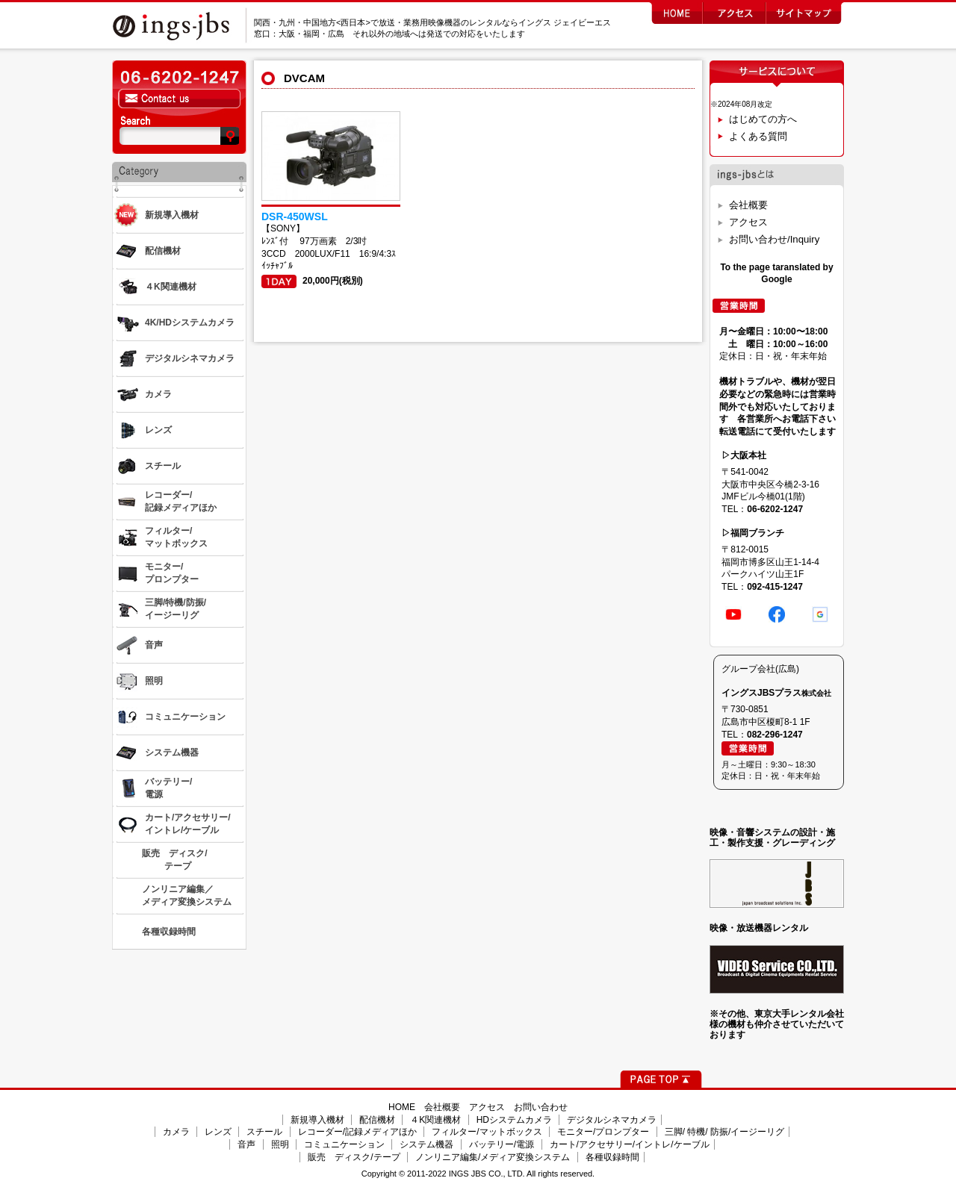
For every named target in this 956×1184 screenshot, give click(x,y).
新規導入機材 (317, 1120)
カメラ (176, 1132)
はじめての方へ (763, 119)
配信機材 (377, 1120)
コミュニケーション (344, 1144)
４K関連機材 (435, 1120)
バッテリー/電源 (501, 1144)
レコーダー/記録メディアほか (357, 1132)
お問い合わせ (541, 1107)
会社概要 (748, 205)
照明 (280, 1144)
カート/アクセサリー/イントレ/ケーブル (630, 1144)
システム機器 (426, 1144)
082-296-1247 (775, 734)
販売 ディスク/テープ (354, 1157)
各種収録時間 (612, 1157)
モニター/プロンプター (603, 1132)
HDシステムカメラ (514, 1120)
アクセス (748, 222)
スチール (264, 1132)
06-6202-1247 (775, 509)
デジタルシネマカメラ (612, 1120)
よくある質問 (758, 136)
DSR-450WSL (294, 216)
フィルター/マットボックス (486, 1132)
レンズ (218, 1132)
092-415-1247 (775, 587)
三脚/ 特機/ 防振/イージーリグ (725, 1132)
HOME (401, 1107)
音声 (246, 1144)
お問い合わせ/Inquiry (774, 239)
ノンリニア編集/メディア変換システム (492, 1157)
